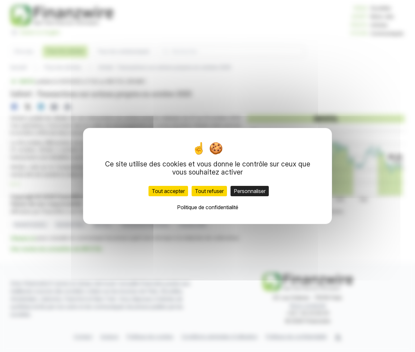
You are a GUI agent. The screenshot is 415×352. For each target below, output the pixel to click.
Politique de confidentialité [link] (207, 207)
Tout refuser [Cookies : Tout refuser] (209, 191)
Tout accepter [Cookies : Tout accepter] (168, 191)
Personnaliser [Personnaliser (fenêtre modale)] (250, 191)
